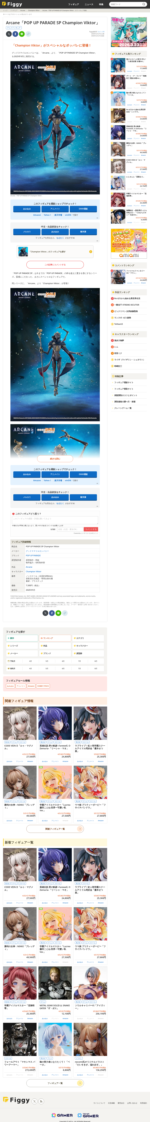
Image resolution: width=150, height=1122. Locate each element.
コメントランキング (123, 265)
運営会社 (121, 1103)
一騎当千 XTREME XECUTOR (126, 305)
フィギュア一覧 (55, 1083)
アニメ (50, 1058)
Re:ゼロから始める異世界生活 (127, 298)
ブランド (46, 653)
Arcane (22, 10)
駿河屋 (83, 231)
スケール (22, 742)
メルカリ (27, 231)
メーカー (13, 653)
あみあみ (27, 208)
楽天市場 (58, 215)
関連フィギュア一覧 (55, 828)
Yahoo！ (48, 215)
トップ (5, 10)
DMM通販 (83, 208)
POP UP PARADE (33, 555)
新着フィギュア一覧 (19, 842)
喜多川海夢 (119, 340)
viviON (68, 215)
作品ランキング (121, 292)
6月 (63, 661)
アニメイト (55, 208)
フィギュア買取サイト (123, 389)
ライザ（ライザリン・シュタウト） (129, 359)
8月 (96, 661)
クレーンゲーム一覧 (123, 408)
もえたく (60, 238)
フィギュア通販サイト (123, 382)
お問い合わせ (132, 1103)
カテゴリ (79, 638)
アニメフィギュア (13, 28)
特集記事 (117, 376)
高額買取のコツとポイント (125, 395)
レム (116, 346)
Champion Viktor (34, 10)
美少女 (7, 742)
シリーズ (13, 645)
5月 (47, 661)
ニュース (89, 4)
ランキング (47, 638)
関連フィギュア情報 (19, 701)
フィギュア (73, 4)
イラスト (79, 1058)
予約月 (11, 661)
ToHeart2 (118, 324)
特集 (101, 4)
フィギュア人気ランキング (126, 53)
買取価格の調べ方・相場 (124, 401)
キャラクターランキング (125, 334)
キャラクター (81, 645)
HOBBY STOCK (43, 686)
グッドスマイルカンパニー (37, 551)
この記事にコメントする (55, 264)
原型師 (78, 653)
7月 (79, 661)
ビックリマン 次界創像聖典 (126, 311)
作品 (44, 645)
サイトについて (99, 1103)
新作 (11, 638)
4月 (30, 661)
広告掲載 (111, 1103)
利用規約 (143, 1103)
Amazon (37, 215)
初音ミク (118, 353)
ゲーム (14, 742)
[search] (143, 4)
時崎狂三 (118, 366)
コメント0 (101, 32)
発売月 (11, 668)
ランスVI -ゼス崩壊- (122, 317)
